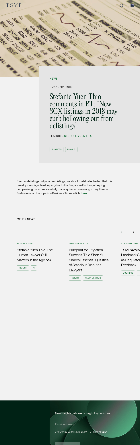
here (84, 193)
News (54, 78)
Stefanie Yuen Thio (78, 136)
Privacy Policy (100, 432)
